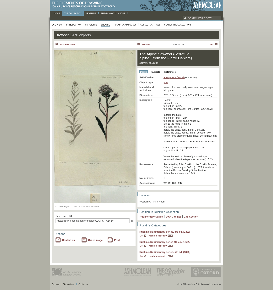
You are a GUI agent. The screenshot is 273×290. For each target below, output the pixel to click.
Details (143, 72)
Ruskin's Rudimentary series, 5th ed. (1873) (164, 252)
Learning (91, 13)
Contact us (68, 240)
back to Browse (67, 44)
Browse (105, 25)
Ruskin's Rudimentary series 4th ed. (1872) (164, 242)
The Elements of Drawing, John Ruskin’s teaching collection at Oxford (84, 5)
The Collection (73, 13)
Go (141, 236)
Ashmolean (207, 5)
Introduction (73, 25)
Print (117, 240)
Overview (57, 25)
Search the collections (177, 25)
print (165, 82)
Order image (95, 240)
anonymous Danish (174, 77)
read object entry (158, 236)
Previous (145, 44)
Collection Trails (150, 25)
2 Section (191, 216)
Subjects (155, 72)
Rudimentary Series (151, 216)
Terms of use (69, 284)
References (170, 72)
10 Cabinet (173, 216)
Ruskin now (107, 13)
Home (57, 13)
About (121, 13)
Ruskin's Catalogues (125, 25)
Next (212, 44)
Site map (55, 284)
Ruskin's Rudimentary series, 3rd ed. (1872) (164, 231)
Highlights (91, 25)
